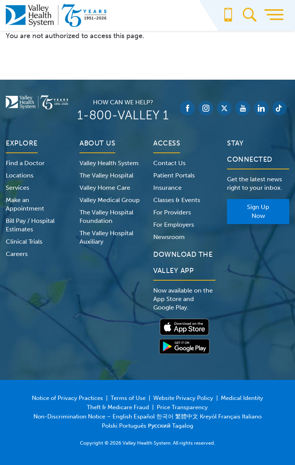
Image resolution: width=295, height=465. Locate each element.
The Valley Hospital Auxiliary (106, 237)
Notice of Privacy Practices (67, 398)
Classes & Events (176, 200)
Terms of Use (128, 398)
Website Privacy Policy (183, 398)
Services (17, 187)
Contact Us (169, 163)
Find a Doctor (25, 163)
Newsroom (169, 237)
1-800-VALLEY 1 (123, 115)
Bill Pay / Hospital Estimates (30, 225)
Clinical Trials (24, 241)
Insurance (167, 187)
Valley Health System (109, 163)
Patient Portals (174, 175)
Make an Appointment (25, 204)
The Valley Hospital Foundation (106, 216)
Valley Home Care (105, 187)
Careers (17, 254)
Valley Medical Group (110, 200)
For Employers (173, 224)
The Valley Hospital (106, 175)
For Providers (172, 212)
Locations (19, 175)
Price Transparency (182, 407)
